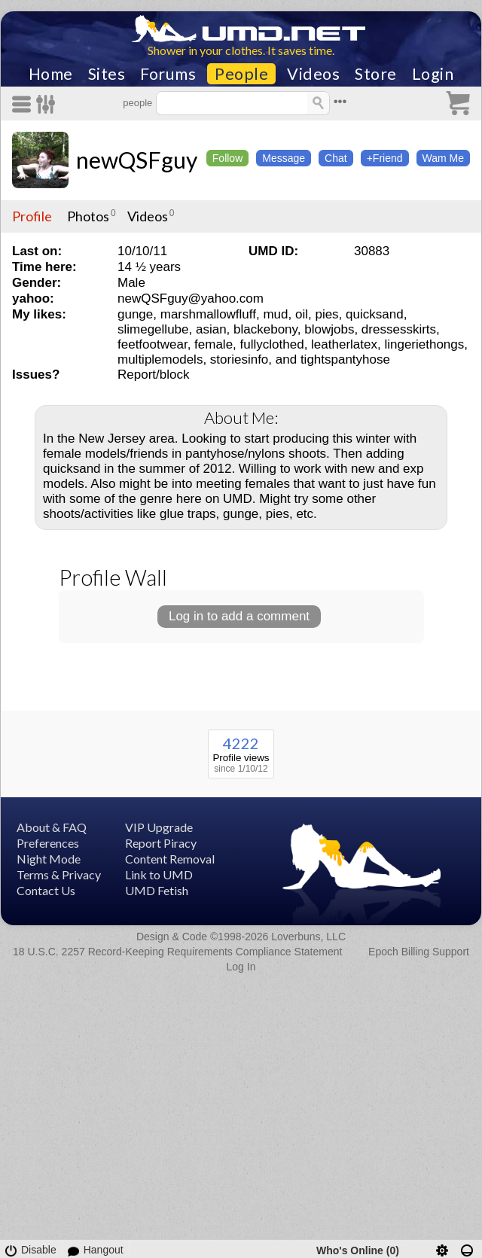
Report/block (153, 374)
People (241, 74)
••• (340, 101)
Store (376, 74)
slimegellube (153, 329)
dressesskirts (399, 329)
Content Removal (170, 858)
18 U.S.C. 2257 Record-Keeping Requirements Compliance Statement (177, 952)
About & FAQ (52, 827)
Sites (107, 74)
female (213, 344)
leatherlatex (344, 344)
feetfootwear (152, 344)
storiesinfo (239, 359)
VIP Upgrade (159, 827)
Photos (88, 216)
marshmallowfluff (208, 314)
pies (326, 314)
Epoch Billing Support (418, 952)
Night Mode (49, 858)
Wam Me (443, 158)
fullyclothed (272, 344)
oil (301, 314)
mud (275, 314)
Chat (336, 158)
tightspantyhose (345, 359)
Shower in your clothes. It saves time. (241, 50)
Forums (168, 74)
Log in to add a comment (239, 616)
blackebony (265, 329)
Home (51, 74)
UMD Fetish (156, 890)
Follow (227, 158)
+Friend (385, 158)
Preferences (48, 843)
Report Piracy (161, 843)
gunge (135, 314)
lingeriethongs (424, 344)
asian (211, 329)
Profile (32, 216)
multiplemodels (160, 359)
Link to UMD (159, 874)
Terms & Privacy (59, 874)
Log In (241, 967)
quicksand (375, 314)
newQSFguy (136, 159)
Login (433, 74)
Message (283, 158)
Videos (313, 74)
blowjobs (329, 329)
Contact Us (46, 890)
